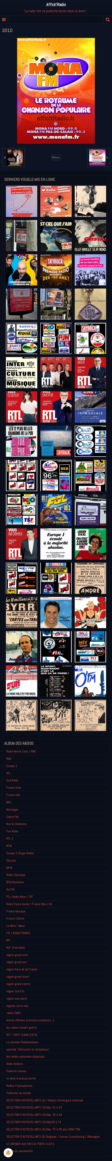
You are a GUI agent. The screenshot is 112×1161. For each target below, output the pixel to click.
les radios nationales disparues (25, 1056)
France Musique (15, 911)
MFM (9, 868)
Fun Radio (12, 831)
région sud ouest (16, 998)
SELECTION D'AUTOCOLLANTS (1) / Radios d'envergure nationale (44, 1100)
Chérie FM (12, 817)
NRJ (8, 802)
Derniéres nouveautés (19, 1151)
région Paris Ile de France (21, 969)
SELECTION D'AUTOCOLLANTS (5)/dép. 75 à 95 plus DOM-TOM (43, 1129)
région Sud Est (15, 991)
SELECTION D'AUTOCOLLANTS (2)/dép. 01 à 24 (34, 1107)
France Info (13, 795)
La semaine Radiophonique (22, 1042)
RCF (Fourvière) (15, 947)
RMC (9, 758)
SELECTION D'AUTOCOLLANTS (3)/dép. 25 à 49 (34, 1115)
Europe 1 (11, 766)
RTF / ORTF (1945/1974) (21, 1035)
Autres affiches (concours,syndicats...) (30, 1020)
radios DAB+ (13, 1013)
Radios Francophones (19, 1086)
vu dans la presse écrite (21, 1078)
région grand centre (18, 984)
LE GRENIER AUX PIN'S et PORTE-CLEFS (30, 1144)
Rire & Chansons (16, 824)
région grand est (16, 962)
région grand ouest (18, 976)
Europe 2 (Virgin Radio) (20, 853)
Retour (56, 157)
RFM (9, 846)
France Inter (13, 787)
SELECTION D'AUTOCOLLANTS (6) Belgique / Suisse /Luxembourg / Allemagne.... (54, 1136)
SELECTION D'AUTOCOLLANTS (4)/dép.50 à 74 (33, 1122)
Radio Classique (15, 875)
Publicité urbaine (16, 1071)
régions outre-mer (17, 1006)
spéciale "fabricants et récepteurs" (27, 1049)
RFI (8, 940)
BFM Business (15, 882)
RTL (8, 773)
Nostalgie (12, 809)
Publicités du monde (18, 1093)
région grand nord (17, 955)
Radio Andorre (14, 1064)
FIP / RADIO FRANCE (18, 933)
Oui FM (10, 889)
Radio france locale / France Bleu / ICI (29, 904)
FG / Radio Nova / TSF (19, 897)
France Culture (15, 918)
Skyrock (11, 860)
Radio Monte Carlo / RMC (21, 751)
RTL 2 (9, 838)
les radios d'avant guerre (21, 1027)
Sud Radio (12, 780)
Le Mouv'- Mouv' (15, 926)
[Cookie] (8, 1152)
